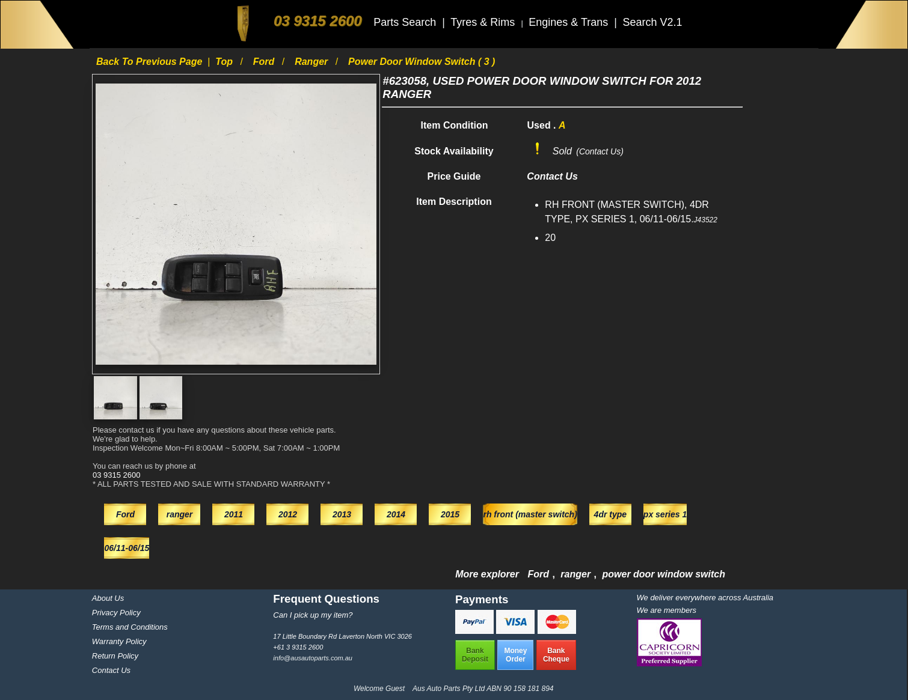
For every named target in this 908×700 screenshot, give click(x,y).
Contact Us (111, 670)
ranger (313, 61)
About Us (108, 598)
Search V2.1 (652, 22)
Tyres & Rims (484, 22)
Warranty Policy (119, 641)
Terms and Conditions (130, 627)
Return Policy (115, 655)
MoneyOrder (515, 655)
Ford (265, 61)
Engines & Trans (570, 22)
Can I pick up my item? (312, 614)
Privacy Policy (116, 612)
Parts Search (406, 22)
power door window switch (663, 574)
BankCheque (556, 655)
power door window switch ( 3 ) (421, 61)
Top (225, 61)
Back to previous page (150, 61)
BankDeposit (475, 655)
